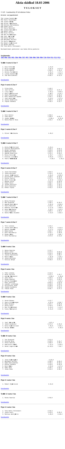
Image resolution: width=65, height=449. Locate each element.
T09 (37, 62)
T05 (9, 62)
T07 (23, 62)
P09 (41, 62)
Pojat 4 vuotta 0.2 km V (9, 90)
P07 (27, 62)
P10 (48, 62)
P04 (5, 62)
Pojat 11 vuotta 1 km (8, 406)
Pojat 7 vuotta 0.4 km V (9, 237)
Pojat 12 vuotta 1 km (8, 434)
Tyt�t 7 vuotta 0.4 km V (9, 210)
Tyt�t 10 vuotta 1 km (8, 358)
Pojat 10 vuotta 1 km (8, 379)
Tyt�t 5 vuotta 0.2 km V (9, 118)
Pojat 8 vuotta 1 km (7, 287)
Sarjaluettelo (5, 85)
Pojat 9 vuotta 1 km (7, 340)
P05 (13, 62)
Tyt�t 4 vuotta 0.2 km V (9, 67)
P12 (58, 62)
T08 (30, 62)
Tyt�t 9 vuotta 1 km (8, 318)
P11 (52, 62)
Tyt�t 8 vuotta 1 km (8, 263)
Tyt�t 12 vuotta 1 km (8, 420)
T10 (44, 62)
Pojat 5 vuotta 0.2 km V (9, 137)
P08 (34, 62)
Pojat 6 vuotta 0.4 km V (9, 178)
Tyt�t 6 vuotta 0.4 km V (9, 152)
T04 (2, 62)
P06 (20, 62)
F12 (55, 62)
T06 (16, 62)
